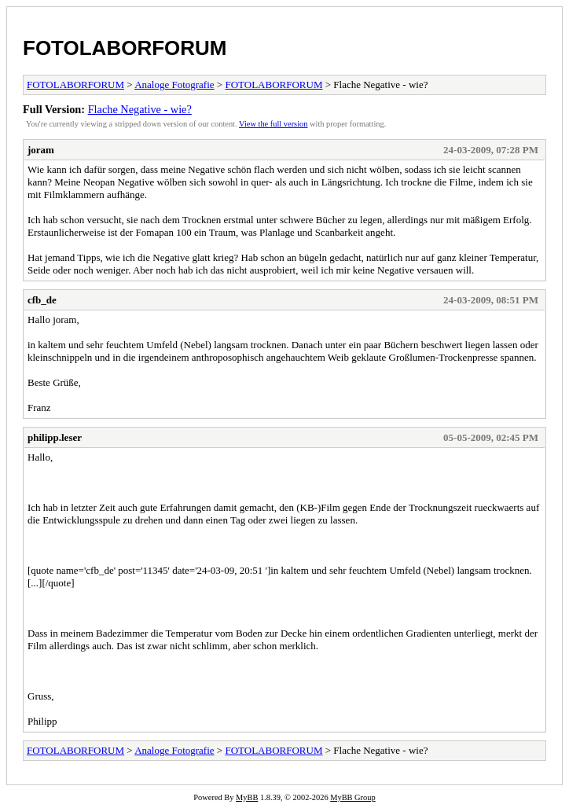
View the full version (273, 123)
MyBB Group (352, 797)
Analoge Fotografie (174, 84)
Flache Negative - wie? (140, 109)
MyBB (247, 797)
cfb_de (42, 300)
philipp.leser (55, 437)
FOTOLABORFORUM (125, 48)
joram (41, 150)
